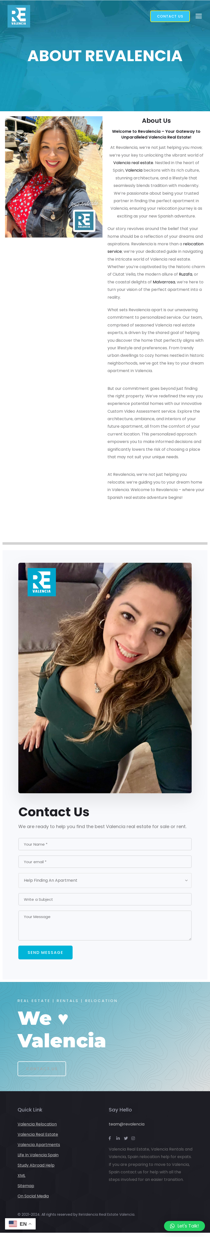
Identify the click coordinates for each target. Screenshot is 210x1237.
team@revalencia (126, 1128)
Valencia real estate (133, 163)
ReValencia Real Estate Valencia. (107, 1218)
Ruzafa (185, 274)
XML (21, 1180)
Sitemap (26, 1190)
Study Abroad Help (36, 1169)
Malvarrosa (164, 282)
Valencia (133, 170)
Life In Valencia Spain (38, 1159)
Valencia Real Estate (38, 1139)
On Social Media (33, 1200)
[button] (184, 1226)
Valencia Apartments (39, 1149)
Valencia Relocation (37, 1128)
